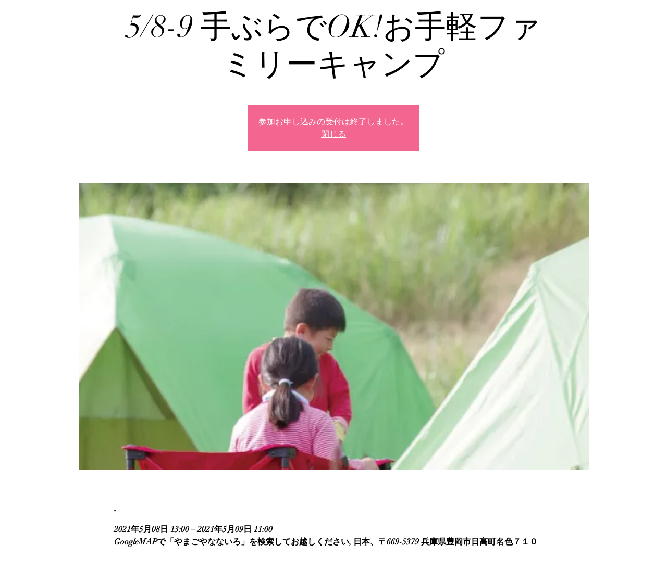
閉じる (333, 134)
